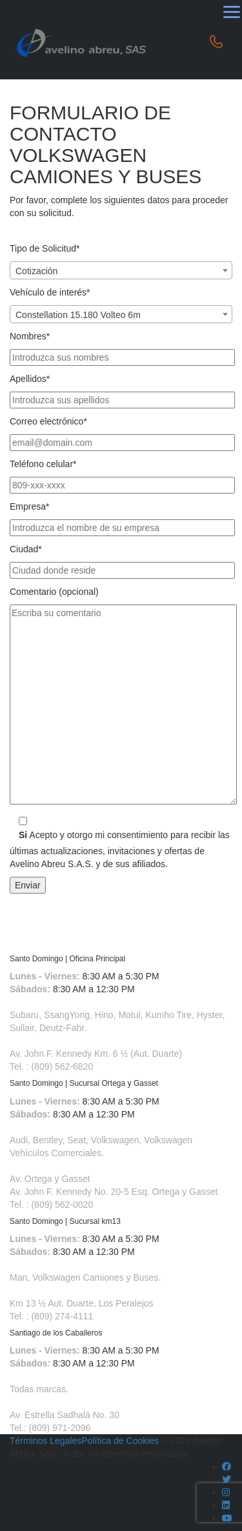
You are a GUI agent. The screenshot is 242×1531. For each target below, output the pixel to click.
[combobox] (121, 270)
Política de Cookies (120, 1441)
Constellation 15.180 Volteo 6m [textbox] (78, 315)
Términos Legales (45, 1441)
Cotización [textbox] (36, 271)
